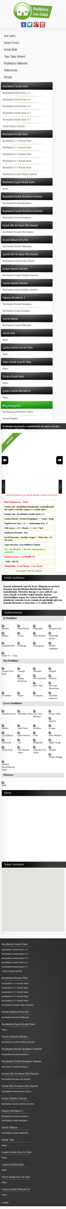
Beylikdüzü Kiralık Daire (15, 978)
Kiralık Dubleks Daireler (14, 1036)
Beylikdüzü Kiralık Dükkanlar (17, 246)
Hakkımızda (10, 70)
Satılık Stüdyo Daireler (14, 126)
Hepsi (5, 188)
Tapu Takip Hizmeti (14, 56)
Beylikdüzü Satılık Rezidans (16, 311)
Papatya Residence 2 (12, 1110)
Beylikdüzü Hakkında (15, 63)
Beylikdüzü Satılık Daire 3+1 (17, 106)
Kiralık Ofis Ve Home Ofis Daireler (20, 1073)
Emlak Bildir (10, 49)
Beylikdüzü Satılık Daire (14, 944)
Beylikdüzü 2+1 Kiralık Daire (17, 147)
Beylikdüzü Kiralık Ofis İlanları (18, 232)
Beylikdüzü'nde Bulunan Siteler (18, 412)
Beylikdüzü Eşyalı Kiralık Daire (18, 1024)
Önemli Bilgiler (10, 418)
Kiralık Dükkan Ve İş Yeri (15, 1011)
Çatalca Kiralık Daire (13, 1164)
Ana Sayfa (10, 36)
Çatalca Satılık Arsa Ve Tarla (17, 1152)
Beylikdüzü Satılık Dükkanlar (17, 325)
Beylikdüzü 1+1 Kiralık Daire (17, 140)
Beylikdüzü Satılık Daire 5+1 (17, 119)
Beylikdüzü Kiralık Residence (17, 203)
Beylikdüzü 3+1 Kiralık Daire (17, 154)
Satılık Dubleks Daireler (14, 1098)
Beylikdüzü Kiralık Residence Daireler (22, 1049)
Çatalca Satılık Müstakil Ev (16, 1189)
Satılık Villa (8, 1139)
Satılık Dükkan (9, 1127)
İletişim (8, 77)
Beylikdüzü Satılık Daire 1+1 (17, 93)
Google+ (6, 1202)
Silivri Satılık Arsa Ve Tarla (16, 1177)
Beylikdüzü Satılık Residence (17, 217)
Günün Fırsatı (11, 43)
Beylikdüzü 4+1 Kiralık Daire (17, 161)
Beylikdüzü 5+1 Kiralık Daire (17, 167)
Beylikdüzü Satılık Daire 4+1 (17, 113)
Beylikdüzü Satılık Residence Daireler (21, 1061)
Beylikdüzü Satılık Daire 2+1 (17, 99)
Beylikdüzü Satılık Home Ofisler (18, 261)
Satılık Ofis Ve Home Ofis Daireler (20, 1086)
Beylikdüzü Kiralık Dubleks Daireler (20, 275)
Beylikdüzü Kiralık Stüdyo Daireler (20, 174)
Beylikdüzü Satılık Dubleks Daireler (20, 289)
